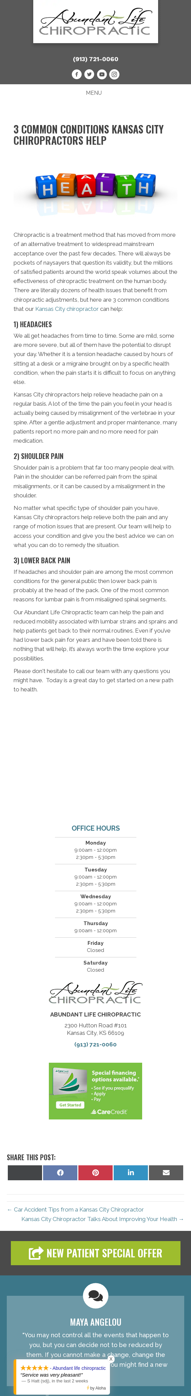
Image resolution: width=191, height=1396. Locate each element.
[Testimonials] (95, 1341)
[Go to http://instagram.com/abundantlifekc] (114, 75)
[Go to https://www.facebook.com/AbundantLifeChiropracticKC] (77, 75)
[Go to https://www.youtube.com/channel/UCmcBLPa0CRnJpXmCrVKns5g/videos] (102, 75)
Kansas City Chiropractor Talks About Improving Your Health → (102, 1219)
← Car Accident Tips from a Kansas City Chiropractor (75, 1209)
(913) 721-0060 (95, 59)
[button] (95, 1253)
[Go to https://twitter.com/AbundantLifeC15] (89, 75)
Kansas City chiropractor (67, 308)
